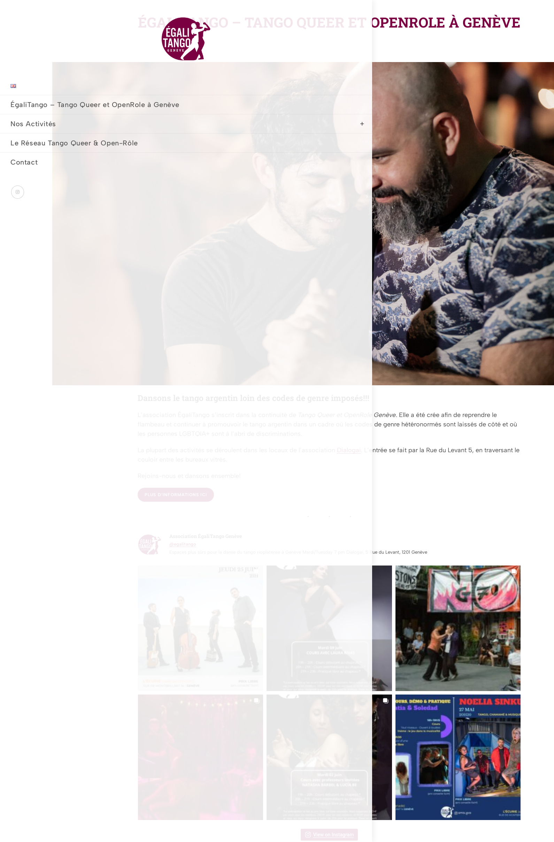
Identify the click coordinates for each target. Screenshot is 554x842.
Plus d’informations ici (176, 494)
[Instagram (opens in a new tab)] (17, 231)
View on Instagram (329, 835)
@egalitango (182, 544)
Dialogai (349, 450)
